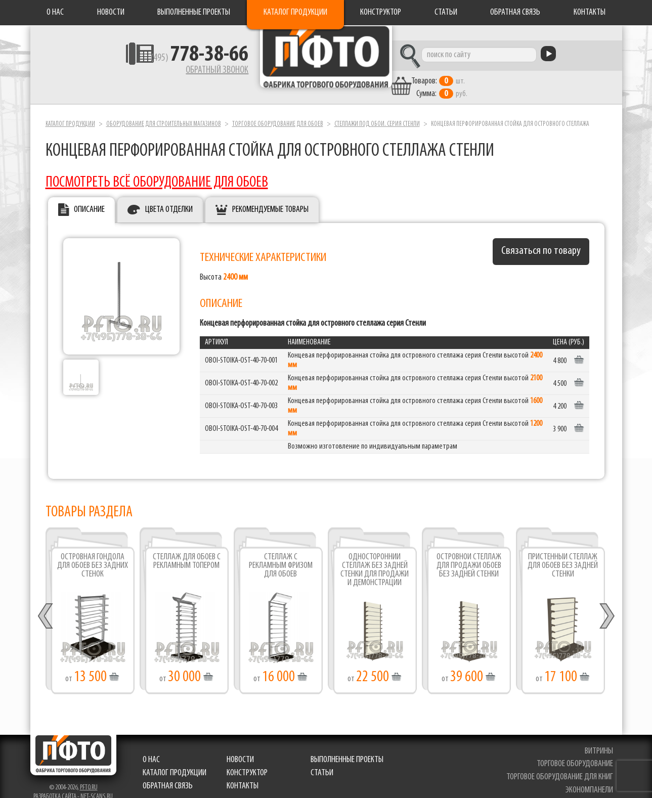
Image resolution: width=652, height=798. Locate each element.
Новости (110, 12)
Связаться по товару (541, 238)
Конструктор (380, 12)
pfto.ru (89, 774)
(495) (150, 61)
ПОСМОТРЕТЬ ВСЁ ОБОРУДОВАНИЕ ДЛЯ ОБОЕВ (157, 169)
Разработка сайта (54, 783)
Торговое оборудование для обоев (277, 110)
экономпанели (591, 776)
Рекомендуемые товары (270, 196)
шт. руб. (486, 74)
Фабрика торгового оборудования (326, 63)
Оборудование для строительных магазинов (163, 110)
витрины (600, 737)
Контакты (589, 12)
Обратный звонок (167, 73)
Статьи (445, 12)
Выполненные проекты (193, 12)
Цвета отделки (169, 196)
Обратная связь (515, 12)
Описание (89, 196)
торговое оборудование (576, 751)
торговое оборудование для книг (561, 763)
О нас (55, 12)
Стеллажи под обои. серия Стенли (377, 110)
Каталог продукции (295, 12)
